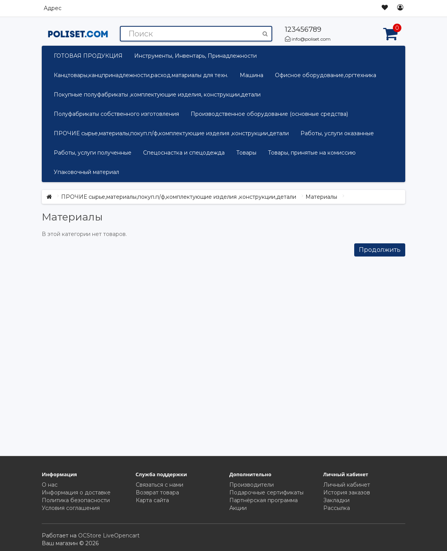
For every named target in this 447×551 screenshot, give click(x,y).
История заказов (346, 492)
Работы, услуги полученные (92, 152)
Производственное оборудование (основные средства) (269, 113)
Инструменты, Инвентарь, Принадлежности (195, 55)
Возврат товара (157, 492)
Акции (238, 508)
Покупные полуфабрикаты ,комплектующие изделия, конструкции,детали (157, 94)
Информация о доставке (76, 492)
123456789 (303, 29)
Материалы (321, 196)
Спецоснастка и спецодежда (184, 152)
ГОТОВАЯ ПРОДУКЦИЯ (88, 55)
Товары (246, 152)
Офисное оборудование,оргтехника (325, 75)
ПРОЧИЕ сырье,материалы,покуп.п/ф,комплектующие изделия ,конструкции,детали (171, 133)
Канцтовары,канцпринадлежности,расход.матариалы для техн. (141, 75)
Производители (251, 484)
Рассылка (336, 508)
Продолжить (380, 249)
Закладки (336, 500)
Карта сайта (152, 500)
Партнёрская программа (263, 500)
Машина (251, 75)
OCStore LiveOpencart (109, 535)
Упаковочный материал (86, 172)
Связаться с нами (159, 484)
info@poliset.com (308, 39)
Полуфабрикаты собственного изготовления (116, 113)
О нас (50, 484)
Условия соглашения (71, 508)
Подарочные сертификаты (266, 492)
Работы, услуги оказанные (337, 133)
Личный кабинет (346, 484)
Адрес (52, 8)
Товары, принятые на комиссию (312, 152)
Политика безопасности (76, 500)
